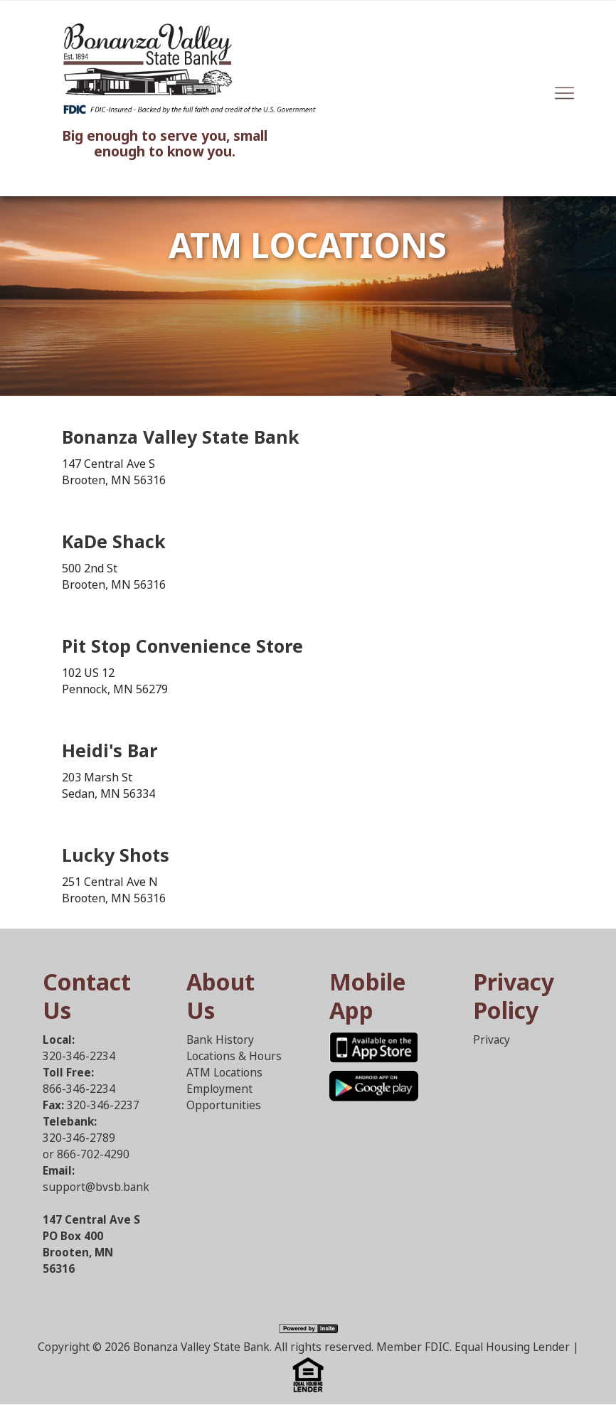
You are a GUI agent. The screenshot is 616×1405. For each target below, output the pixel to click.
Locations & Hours (234, 1056)
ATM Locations (224, 1072)
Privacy (491, 1039)
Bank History (220, 1039)
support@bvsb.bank (96, 1187)
